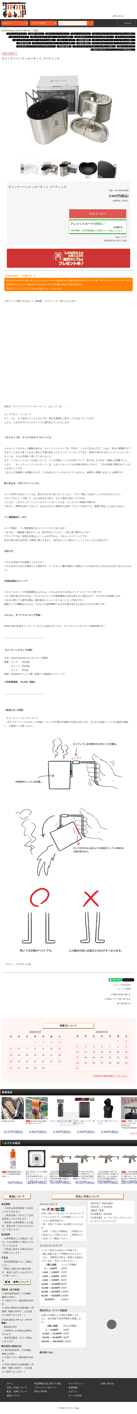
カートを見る (75, 1395)
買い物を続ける (125, 1003)
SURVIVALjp (8, 30)
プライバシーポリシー (45, 1387)
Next (112, 110)
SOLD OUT (97, 213)
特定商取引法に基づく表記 (115, 240)
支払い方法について (17, 1387)
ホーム (10, 1383)
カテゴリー (15, 23)
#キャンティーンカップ (57, 34)
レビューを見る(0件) (123, 985)
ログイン (72, 1391)
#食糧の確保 (83, 40)
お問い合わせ (116, 16)
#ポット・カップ (66, 40)
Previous (24, 110)
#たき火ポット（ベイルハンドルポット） (94, 37)
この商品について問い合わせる (119, 999)
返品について (121, 237)
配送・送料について (17, 1391)
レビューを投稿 (125, 989)
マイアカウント (76, 1383)
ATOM (44, 1391)
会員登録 (72, 1387)
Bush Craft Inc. (23, 30)
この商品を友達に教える (121, 994)
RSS (36, 1391)
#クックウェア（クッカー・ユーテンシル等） (113, 34)
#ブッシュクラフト (16, 34)
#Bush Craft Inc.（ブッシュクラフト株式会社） (113, 49)
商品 (36, 30)
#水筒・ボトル (36, 34)
